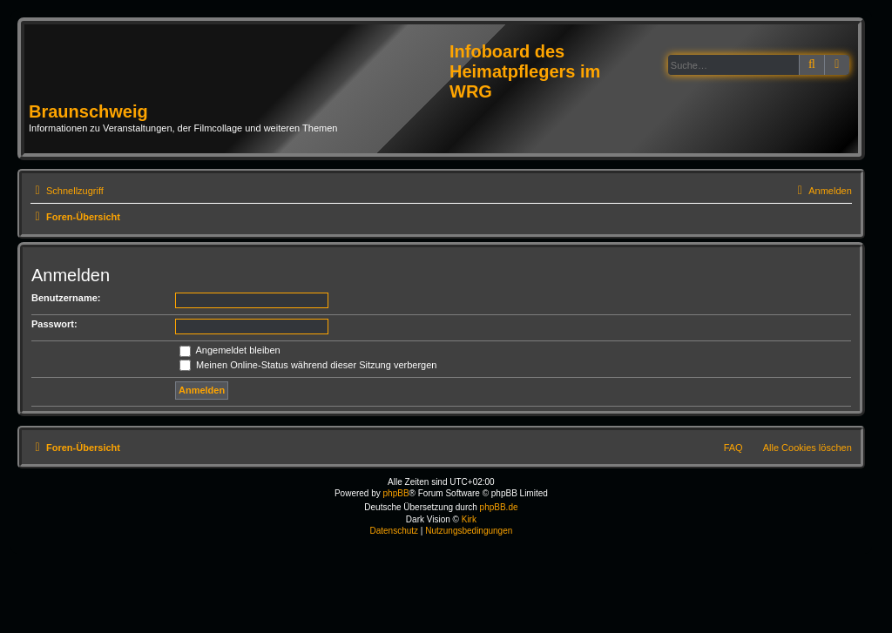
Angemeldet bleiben (229, 350)
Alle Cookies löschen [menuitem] (807, 447)
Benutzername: (65, 298)
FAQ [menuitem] (733, 447)
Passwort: (54, 324)
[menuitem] (822, 190)
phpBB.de (499, 507)
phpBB (396, 493)
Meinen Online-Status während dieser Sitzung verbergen (307, 365)
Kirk (469, 519)
